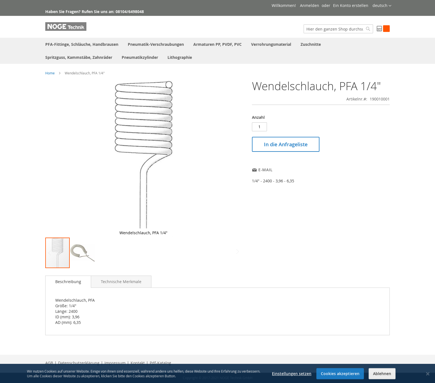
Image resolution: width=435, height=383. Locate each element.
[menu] (217, 51)
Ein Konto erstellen (350, 5)
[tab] (68, 282)
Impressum (115, 363)
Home (50, 73)
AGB (49, 363)
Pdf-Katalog (160, 363)
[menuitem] (82, 44)
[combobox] (338, 28)
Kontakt (138, 363)
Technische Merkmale (121, 281)
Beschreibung (68, 281)
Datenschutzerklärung (78, 363)
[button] (381, 6)
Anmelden (309, 5)
